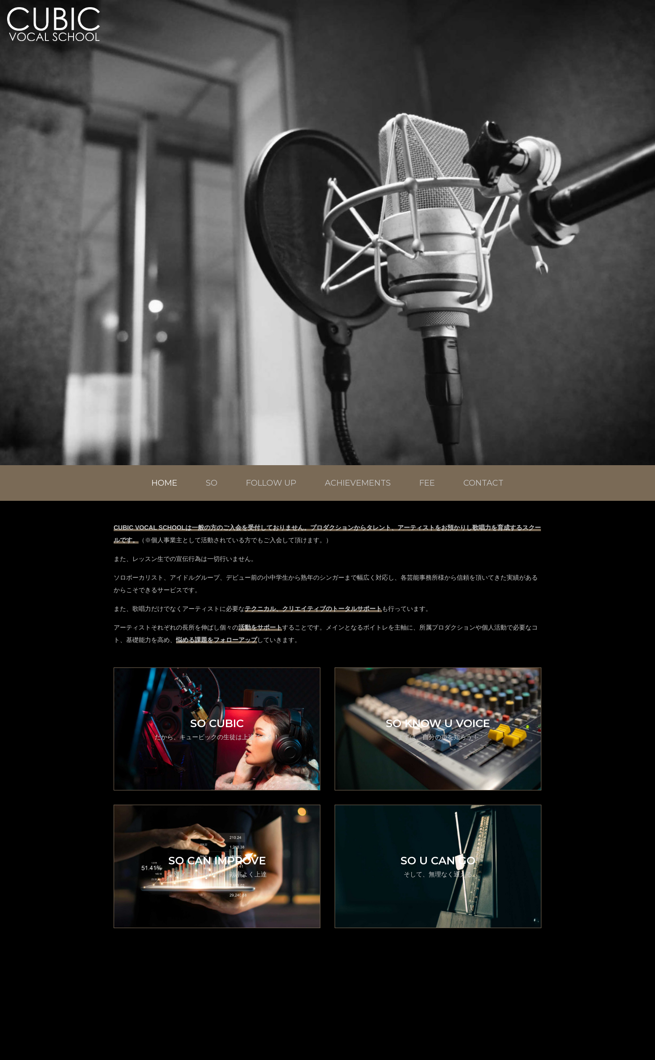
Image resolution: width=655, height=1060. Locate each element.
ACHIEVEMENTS (358, 483)
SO (211, 483)
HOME (164, 483)
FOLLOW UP (271, 483)
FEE (427, 483)
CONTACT (483, 483)
